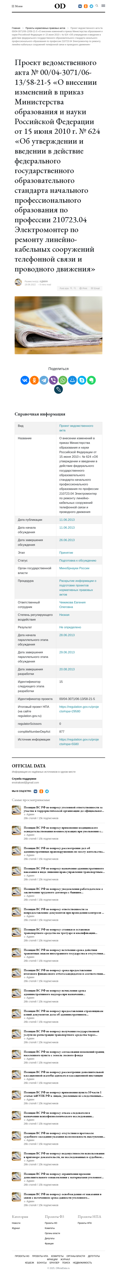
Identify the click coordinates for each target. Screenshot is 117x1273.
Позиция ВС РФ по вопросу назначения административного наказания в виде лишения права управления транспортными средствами (64, 870)
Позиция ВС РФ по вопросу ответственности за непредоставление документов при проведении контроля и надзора (63, 910)
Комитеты (50, 1228)
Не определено (70, 627)
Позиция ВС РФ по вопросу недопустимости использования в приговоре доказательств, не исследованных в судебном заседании (64, 1155)
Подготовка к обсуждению (77, 560)
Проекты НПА (85, 1223)
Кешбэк (29, 1262)
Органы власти (52, 1233)
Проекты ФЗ (51, 1223)
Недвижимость (82, 1262)
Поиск (66, 1262)
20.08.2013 (67, 669)
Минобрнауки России (74, 568)
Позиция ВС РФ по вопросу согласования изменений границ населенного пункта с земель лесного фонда (64, 1053)
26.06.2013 (67, 540)
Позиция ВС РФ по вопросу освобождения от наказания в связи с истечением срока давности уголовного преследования (62, 1195)
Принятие (66, 552)
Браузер (54, 1262)
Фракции (49, 1243)
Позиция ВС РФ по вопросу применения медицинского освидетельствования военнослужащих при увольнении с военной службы (62, 829)
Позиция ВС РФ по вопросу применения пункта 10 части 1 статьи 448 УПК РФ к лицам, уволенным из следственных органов (62, 1094)
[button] (17, 6)
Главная (16, 28)
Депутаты (49, 1238)
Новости (16, 1223)
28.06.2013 (67, 635)
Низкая (64, 615)
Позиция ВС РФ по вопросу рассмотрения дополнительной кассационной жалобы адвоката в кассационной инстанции (64, 1073)
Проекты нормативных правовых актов (45, 28)
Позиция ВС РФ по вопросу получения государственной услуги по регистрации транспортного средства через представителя (61, 1033)
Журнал (16, 1228)
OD (60, 6)
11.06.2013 (67, 520)
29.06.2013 (67, 652)
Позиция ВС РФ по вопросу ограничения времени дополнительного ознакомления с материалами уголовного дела (63, 1175)
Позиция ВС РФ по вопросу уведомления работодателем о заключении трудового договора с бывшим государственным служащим (63, 890)
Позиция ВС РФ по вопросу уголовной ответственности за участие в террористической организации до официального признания (63, 809)
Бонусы (42, 1262)
